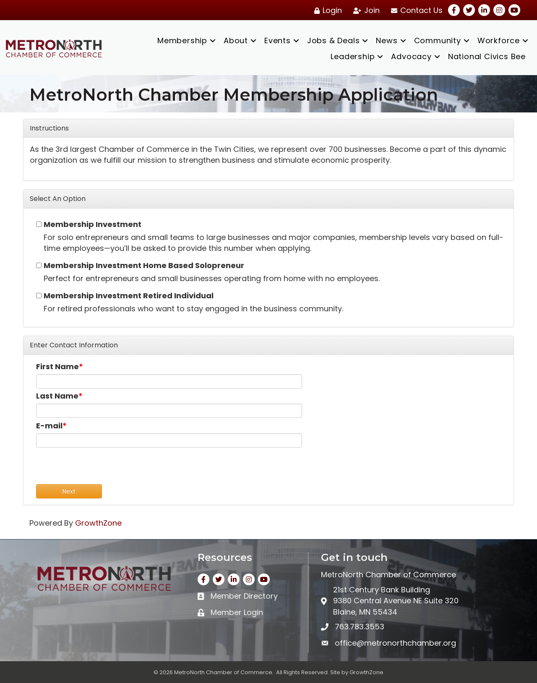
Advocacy (411, 56)
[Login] (326, 10)
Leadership (353, 56)
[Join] (365, 10)
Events (277, 40)
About (236, 40)
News (386, 40)
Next (69, 491)
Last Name (57, 396)
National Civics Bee (487, 56)
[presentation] (100, 467)
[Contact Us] (415, 10)
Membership (182, 40)
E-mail (49, 425)
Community (437, 40)
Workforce (498, 40)
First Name (57, 366)
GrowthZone (98, 523)
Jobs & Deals (333, 40)
